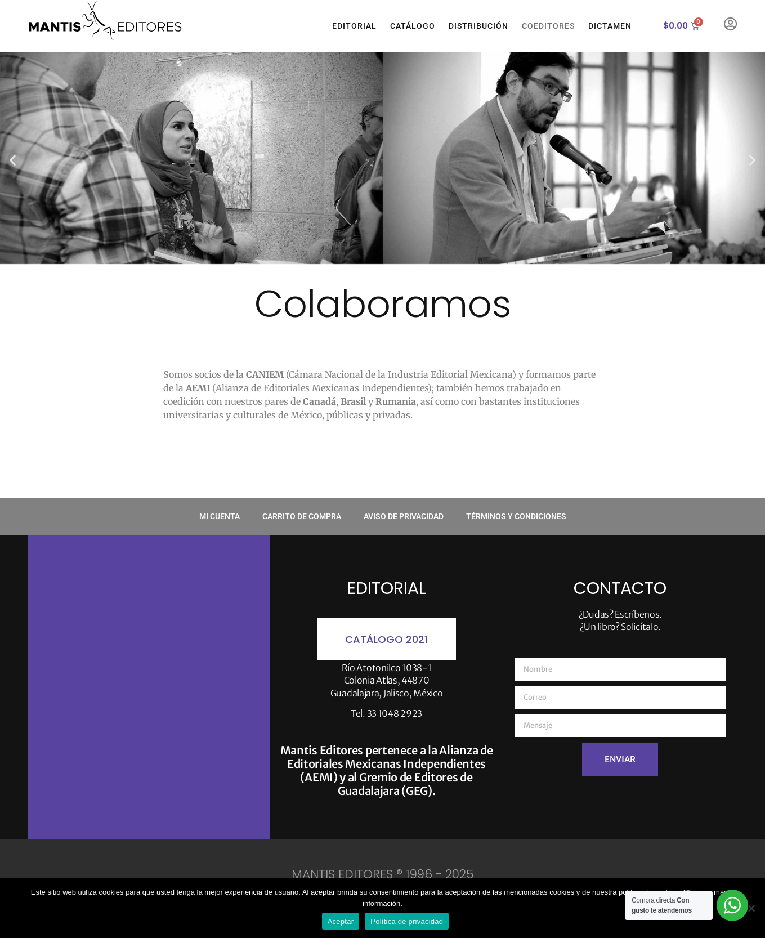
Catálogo (412, 25)
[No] (751, 908)
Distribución (478, 25)
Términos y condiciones (516, 516)
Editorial (354, 25)
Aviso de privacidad (404, 516)
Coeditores (548, 25)
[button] (13, 160)
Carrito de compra (301, 516)
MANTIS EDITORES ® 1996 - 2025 (383, 874)
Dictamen (610, 25)
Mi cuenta (219, 516)
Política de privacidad (406, 921)
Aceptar (341, 921)
